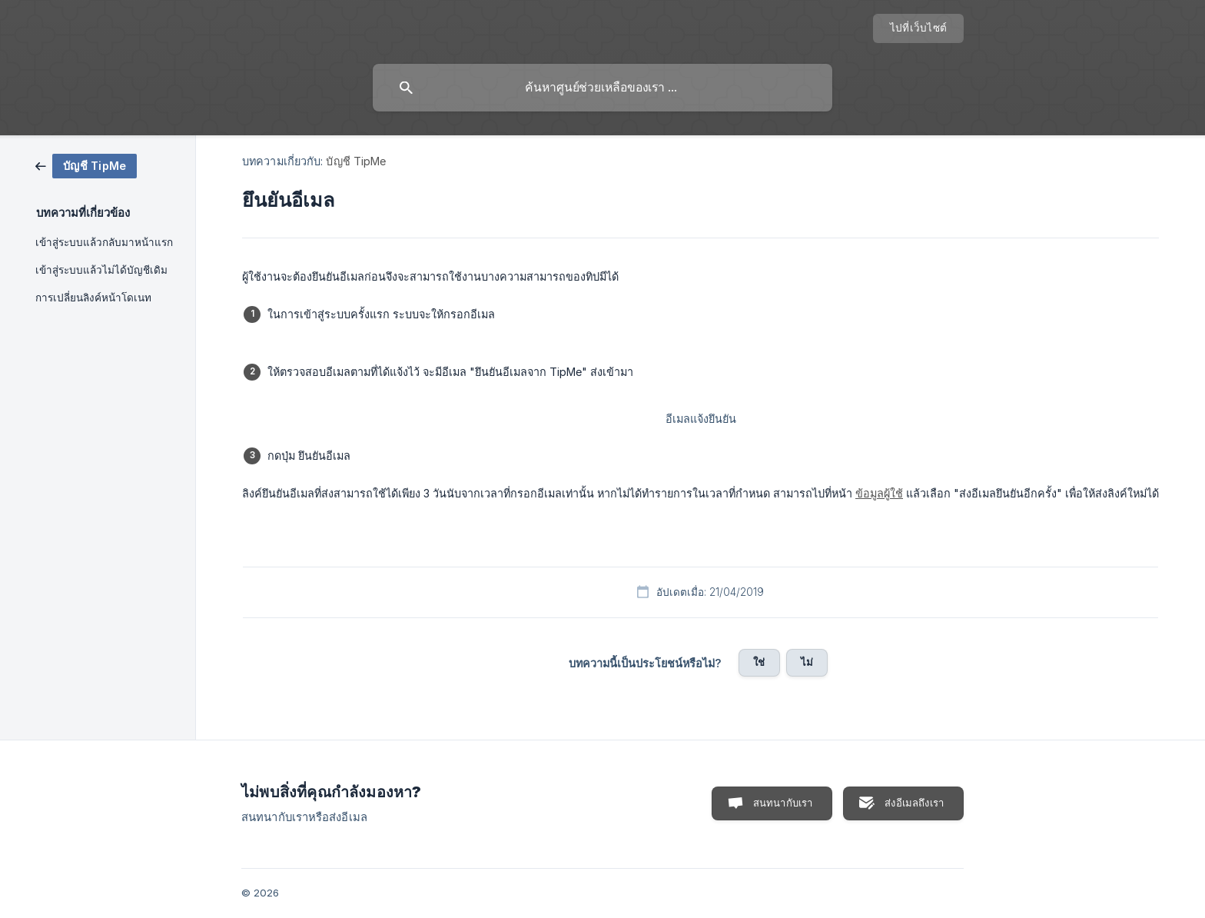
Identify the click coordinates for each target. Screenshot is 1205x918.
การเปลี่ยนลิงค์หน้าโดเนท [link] (93, 297)
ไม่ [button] (807, 662)
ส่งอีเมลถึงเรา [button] (914, 803)
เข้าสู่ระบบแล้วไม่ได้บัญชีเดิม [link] (101, 270)
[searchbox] (602, 87)
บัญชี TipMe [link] (356, 161)
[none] (918, 28)
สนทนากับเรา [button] (783, 803)
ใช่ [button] (759, 662)
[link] (86, 165)
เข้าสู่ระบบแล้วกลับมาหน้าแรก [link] (104, 242)
